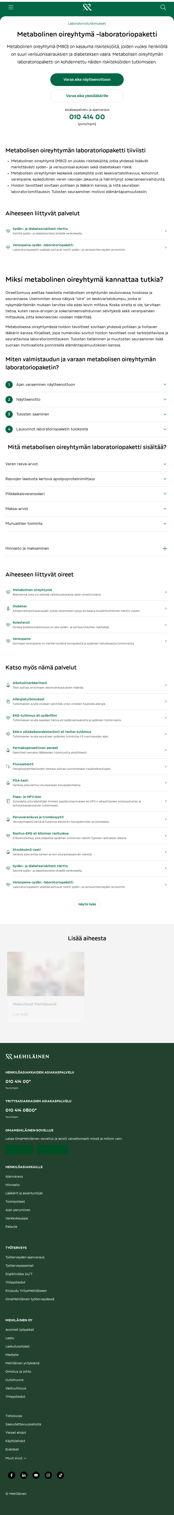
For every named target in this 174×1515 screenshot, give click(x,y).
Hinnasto (12, 1185)
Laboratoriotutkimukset (87, 23)
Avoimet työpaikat (19, 1329)
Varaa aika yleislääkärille (87, 96)
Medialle (12, 1355)
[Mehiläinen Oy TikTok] (60, 1476)
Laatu (9, 1338)
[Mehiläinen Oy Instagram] (48, 1476)
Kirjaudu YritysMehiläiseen (26, 1291)
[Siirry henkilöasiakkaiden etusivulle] (87, 7)
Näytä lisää (87, 904)
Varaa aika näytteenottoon (87, 79)
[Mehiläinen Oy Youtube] (36, 1476)
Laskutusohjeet (17, 1346)
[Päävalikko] (10, 7)
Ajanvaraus (14, 1176)
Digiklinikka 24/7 (18, 1274)
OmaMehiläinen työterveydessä (29, 1299)
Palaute (11, 1227)
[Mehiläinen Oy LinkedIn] (24, 1476)
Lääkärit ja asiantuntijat (24, 1193)
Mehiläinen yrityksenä (22, 1363)
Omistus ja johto (18, 1371)
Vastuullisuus (15, 1388)
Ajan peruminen (17, 1210)
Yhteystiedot (15, 1282)
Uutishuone (14, 1380)
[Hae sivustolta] (163, 7)
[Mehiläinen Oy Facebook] (11, 1476)
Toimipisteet (15, 1201)
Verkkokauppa (16, 1218)
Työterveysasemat (19, 1265)
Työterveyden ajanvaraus (24, 1257)
